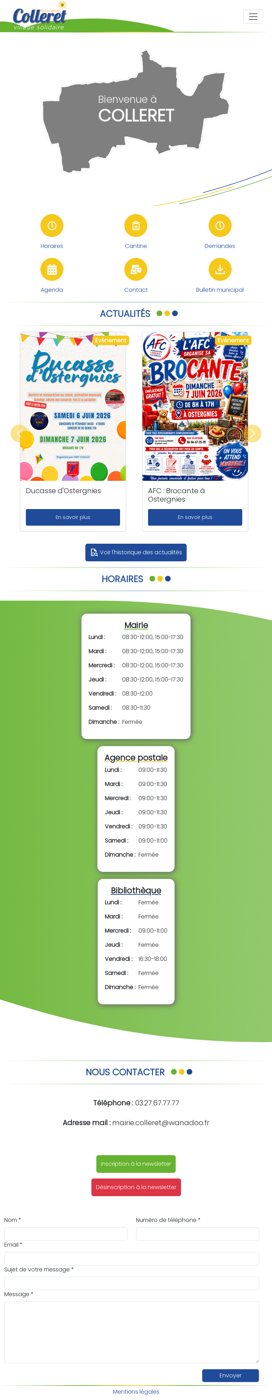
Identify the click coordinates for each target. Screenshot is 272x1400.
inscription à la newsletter (136, 1164)
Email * (13, 1245)
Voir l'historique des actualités (136, 552)
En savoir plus (73, 517)
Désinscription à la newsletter (136, 1187)
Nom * (12, 1220)
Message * (19, 1294)
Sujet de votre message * (39, 1269)
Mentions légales (136, 1392)
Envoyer (231, 1375)
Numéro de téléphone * (168, 1220)
